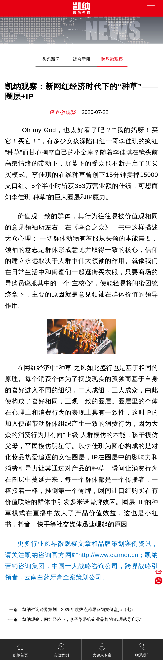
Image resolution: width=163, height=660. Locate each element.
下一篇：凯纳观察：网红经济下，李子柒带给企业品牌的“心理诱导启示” (73, 619)
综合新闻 (81, 59)
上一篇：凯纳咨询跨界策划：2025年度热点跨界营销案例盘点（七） (70, 609)
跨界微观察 (112, 59)
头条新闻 (51, 59)
